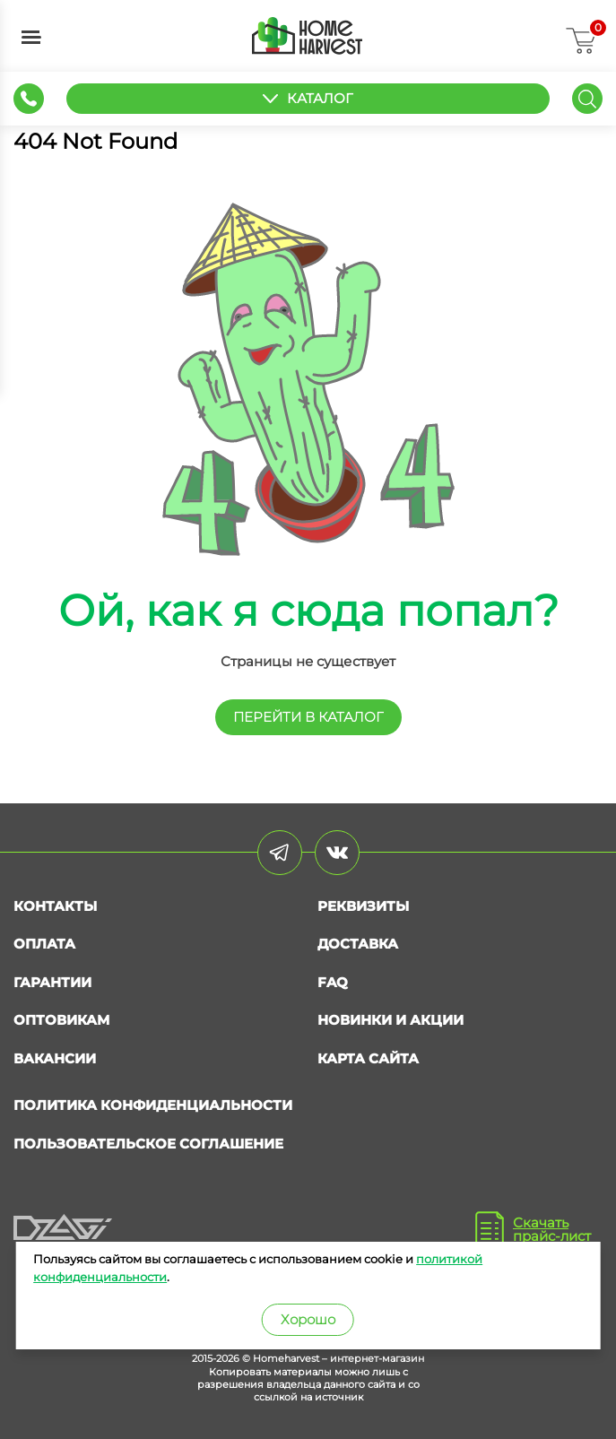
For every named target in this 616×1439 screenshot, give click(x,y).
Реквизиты (363, 906)
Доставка (357, 943)
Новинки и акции (390, 1019)
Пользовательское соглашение (148, 1143)
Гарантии (52, 982)
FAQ (332, 982)
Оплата (44, 943)
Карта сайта (368, 1058)
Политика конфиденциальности (152, 1105)
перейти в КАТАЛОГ (308, 716)
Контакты (55, 906)
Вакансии (54, 1058)
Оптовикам (61, 1019)
